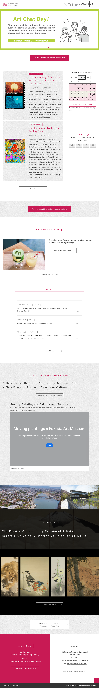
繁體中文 (93, 1)
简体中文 (84, 1)
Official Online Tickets (85, 6)
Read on (78, 311)
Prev (73, 77)
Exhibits (65, 7)
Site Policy (16, 685)
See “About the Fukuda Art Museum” (49, 396)
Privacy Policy (6, 685)
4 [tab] (53, 47)
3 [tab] (50, 47)
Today (82, 77)
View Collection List (49, 605)
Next (90, 77)
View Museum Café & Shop (62, 250)
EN (76, 1)
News (57, 7)
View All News (49, 351)
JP (70, 1)
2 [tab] (48, 47)
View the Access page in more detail (74, 671)
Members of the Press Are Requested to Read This (49, 624)
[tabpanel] (49, 29)
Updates (29, 305)
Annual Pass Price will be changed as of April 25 (36, 323)
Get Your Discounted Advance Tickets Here (49, 57)
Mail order (72, 6)
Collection (48, 7)
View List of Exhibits (33, 189)
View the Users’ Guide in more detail (25, 668)
